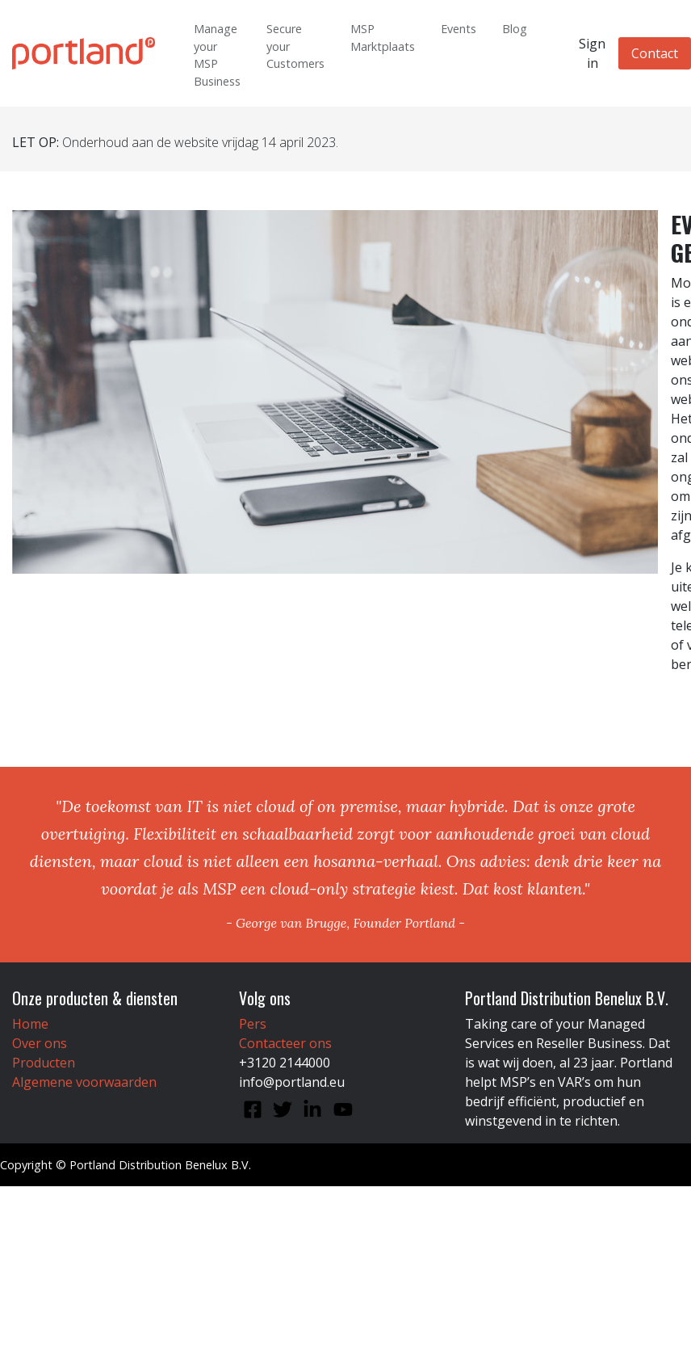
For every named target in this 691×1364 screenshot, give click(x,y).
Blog (514, 28)
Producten (43, 1062)
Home (30, 1024)
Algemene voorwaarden (84, 1082)
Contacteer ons (285, 1043)
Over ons (39, 1043)
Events (458, 28)
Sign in (592, 53)
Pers (252, 1024)
